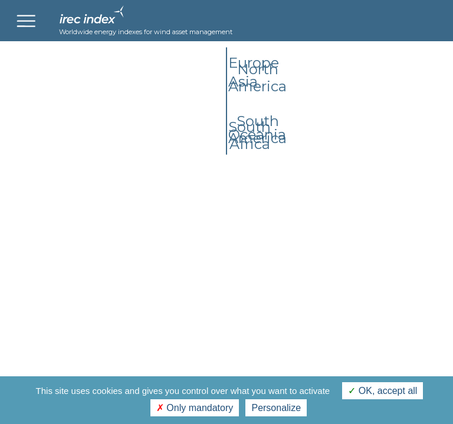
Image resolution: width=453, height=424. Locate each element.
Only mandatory (194, 408)
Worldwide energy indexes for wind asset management (145, 32)
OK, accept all (382, 391)
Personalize (276, 408)
